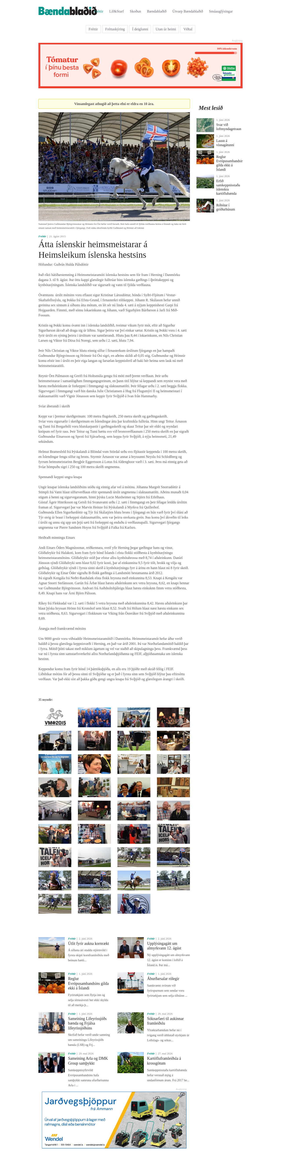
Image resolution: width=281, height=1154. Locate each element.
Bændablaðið (157, 11)
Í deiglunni (140, 29)
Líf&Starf (116, 11)
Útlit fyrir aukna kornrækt (88, 943)
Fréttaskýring (115, 29)
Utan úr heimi (166, 29)
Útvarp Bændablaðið (187, 11)
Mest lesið (211, 108)
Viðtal (187, 29)
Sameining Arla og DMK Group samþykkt (88, 1060)
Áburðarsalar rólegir (163, 978)
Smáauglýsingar (221, 11)
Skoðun (135, 11)
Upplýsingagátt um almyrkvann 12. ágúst (164, 946)
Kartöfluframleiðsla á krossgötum (164, 1060)
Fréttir (98, 11)
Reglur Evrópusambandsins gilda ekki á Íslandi (88, 983)
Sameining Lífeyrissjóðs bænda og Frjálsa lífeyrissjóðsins (87, 1023)
